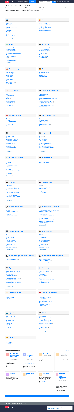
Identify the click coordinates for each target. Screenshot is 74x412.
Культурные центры (43, 121)
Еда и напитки (13, 91)
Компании (26, 1)
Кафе (7, 97)
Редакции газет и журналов (45, 260)
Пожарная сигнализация (44, 24)
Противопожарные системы (45, 27)
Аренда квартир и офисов (44, 162)
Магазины (12, 133)
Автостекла (8, 30)
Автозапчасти (9, 23)
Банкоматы (8, 342)
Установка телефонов (44, 282)
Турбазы (8, 321)
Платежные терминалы (44, 328)
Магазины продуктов (10, 101)
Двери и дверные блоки (11, 276)
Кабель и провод (42, 217)
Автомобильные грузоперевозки (46, 295)
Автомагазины (9, 24)
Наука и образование (16, 157)
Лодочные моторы (43, 237)
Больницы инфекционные (44, 142)
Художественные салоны (44, 124)
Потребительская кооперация (12, 192)
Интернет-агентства (43, 94)
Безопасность (46, 20)
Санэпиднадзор (42, 57)
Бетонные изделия (10, 274)
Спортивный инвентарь (44, 247)
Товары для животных (44, 78)
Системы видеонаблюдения (45, 30)
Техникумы (8, 173)
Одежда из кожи (42, 191)
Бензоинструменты (10, 272)
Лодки (40, 236)
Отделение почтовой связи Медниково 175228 (62, 376)
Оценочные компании (11, 60)
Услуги (44, 313)
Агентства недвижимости (44, 161)
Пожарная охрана (43, 54)
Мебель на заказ (9, 75)
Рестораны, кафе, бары (11, 215)
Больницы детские (43, 140)
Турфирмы (8, 324)
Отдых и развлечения (16, 206)
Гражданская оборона (44, 49)
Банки (7, 340)
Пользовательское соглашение (19, 403)
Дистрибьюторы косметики (12, 118)
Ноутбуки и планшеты (44, 104)
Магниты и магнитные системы (46, 221)
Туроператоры (9, 323)
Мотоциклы (41, 238)
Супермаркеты (9, 105)
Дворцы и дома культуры (11, 211)
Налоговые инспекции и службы (46, 52)
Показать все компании (36, 396)
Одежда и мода (47, 182)
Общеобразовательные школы (13, 170)
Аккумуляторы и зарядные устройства (47, 213)
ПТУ (7, 172)
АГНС (7, 33)
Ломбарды (41, 324)
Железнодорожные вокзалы (45, 300)
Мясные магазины (10, 102)
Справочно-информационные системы (21, 256)
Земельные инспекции (44, 50)
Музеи (7, 213)
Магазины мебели (10, 146)
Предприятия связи (43, 272)
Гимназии (8, 166)
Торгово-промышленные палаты (13, 196)
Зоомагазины (42, 75)
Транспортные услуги (43, 307)
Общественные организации (12, 188)
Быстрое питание (10, 95)
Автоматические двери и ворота (13, 271)
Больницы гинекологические (45, 137)
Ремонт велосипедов (43, 241)
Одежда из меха (42, 192)
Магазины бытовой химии (12, 139)
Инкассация (8, 52)
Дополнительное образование (12, 167)
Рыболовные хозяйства (44, 243)
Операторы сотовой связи (44, 271)
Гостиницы (8, 317)
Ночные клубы (9, 214)
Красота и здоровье (15, 115)
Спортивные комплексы (44, 245)
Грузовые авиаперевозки (44, 297)
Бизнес (11, 44)
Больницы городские (43, 139)
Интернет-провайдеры (44, 97)
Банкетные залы (42, 316)
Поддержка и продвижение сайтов (46, 105)
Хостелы (8, 326)
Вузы (7, 163)
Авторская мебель (10, 72)
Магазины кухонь (10, 144)
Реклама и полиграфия (16, 231)
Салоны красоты (9, 124)
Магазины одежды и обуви (45, 187)
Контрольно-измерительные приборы (47, 219)
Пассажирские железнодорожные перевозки (49, 302)
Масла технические (43, 222)
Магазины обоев (9, 283)
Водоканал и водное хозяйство (46, 317)
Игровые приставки (10, 300)
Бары (7, 94)
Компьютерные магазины (44, 99)
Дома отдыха (9, 319)
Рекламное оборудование (11, 243)
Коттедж (12, 373)
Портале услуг (17, 399)
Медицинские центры (11, 121)
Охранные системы (43, 23)
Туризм (11, 313)
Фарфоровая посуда (10, 82)
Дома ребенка (9, 185)
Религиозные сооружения (11, 193)
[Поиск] (45, 2)
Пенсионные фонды (10, 191)
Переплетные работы (10, 240)
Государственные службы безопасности (48, 47)
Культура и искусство (49, 115)
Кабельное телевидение (44, 259)
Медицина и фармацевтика (51, 133)
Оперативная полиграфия (11, 238)
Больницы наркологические (45, 143)
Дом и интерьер (14, 69)
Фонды (7, 198)
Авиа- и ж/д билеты (10, 316)
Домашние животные (49, 69)
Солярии (8, 125)
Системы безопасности (44, 28)
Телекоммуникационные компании (46, 279)
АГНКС (7, 31)
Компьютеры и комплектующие (46, 102)
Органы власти (42, 53)
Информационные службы (12, 259)
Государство (46, 44)
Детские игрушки (10, 297)
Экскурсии (8, 327)
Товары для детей (15, 292)
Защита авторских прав (11, 50)
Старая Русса (19, 1)
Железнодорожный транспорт (45, 301)
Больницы (41, 136)
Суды (40, 59)
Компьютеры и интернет (50, 91)
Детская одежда (9, 295)
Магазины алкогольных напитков (13, 99)
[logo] (10, 1)
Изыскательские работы (11, 279)
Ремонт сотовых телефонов (45, 276)
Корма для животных (43, 76)
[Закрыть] (70, 405)
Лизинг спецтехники (10, 56)
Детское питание (10, 298)
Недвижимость (47, 157)
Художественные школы (44, 125)
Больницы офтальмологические (46, 147)
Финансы (12, 337)
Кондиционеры (9, 281)
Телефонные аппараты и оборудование (47, 281)
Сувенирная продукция (11, 247)
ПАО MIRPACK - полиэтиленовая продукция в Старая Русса (14, 356)
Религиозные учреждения (11, 195)
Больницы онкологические (45, 146)
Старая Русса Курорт (30, 374)
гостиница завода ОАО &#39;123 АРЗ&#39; (30, 356)
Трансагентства (42, 305)
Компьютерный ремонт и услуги (46, 101)
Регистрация (65, 1)
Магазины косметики (10, 143)
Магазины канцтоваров (11, 142)
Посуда (7, 78)
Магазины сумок (42, 188)
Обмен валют (9, 345)
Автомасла (8, 26)
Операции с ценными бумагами (13, 59)
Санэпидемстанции (43, 56)
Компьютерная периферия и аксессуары (48, 98)
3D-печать (8, 234)
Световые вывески (10, 245)
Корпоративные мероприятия (45, 323)
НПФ (7, 57)
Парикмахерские (10, 123)
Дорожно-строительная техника (13, 278)
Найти (54, 1)
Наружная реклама (10, 237)
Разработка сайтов (43, 106)
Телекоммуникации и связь (51, 268)
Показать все (9, 38)
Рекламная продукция (11, 241)
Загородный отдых (10, 320)
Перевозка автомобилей (44, 304)
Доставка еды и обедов (44, 319)
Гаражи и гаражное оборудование (46, 215)
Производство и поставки (50, 206)
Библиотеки (8, 162)
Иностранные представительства (13, 53)
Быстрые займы (9, 343)
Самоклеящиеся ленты (11, 244)
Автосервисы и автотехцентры (13, 28)
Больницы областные (44, 144)
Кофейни (8, 98)
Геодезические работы (11, 275)
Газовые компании (43, 214)
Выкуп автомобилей (10, 35)
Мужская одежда (43, 189)
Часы (40, 193)
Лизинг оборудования (11, 54)
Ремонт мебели (9, 79)
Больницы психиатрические (45, 149)
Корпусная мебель (10, 73)
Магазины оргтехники (11, 147)
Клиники (8, 120)
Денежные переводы (10, 49)
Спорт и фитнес (47, 231)
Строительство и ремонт (17, 268)
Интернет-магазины (43, 95)
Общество (12, 182)
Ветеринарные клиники (44, 72)
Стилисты (8, 127)
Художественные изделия (44, 123)
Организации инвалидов (11, 189)
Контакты (8, 403)
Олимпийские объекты (44, 240)
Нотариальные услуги (44, 326)
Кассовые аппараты (43, 218)
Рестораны (8, 104)
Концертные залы (43, 120)
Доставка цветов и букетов (45, 320)
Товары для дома (10, 80)
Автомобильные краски (11, 27)
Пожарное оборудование (44, 26)
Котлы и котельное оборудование (13, 282)
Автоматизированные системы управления (48, 210)
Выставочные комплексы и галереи (47, 118)
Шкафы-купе (9, 83)
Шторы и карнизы (10, 85)
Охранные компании (43, 327)
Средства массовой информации (52, 256)
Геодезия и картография (11, 165)
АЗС (7, 34)
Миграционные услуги (11, 187)
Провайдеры (42, 274)
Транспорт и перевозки (49, 292)
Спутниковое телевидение (45, 262)
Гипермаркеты (9, 137)
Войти (59, 1)
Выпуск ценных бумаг (11, 47)
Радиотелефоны (42, 275)
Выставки (8, 210)
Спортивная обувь (43, 244)
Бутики (40, 185)
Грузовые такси (42, 298)
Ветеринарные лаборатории (45, 73)
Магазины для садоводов (11, 140)
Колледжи (8, 169)
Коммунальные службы (44, 321)
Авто (10, 20)
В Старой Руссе (64, 354)
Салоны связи (42, 278)
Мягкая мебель (9, 76)
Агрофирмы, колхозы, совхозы (45, 211)
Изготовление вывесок (11, 236)
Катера (40, 234)
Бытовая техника (10, 136)
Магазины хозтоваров (11, 149)
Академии (8, 161)
